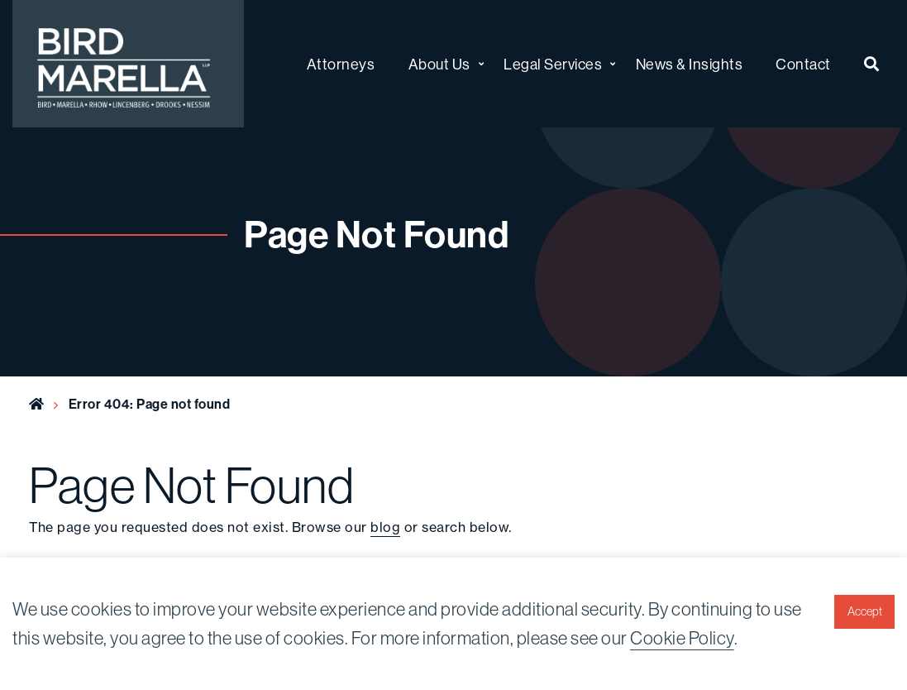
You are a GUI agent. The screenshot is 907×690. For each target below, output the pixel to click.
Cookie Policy (682, 637)
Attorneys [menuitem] (341, 64)
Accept (864, 611)
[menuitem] (872, 64)
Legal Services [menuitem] (553, 64)
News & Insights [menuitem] (689, 64)
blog (385, 527)
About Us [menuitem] (439, 64)
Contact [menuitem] (803, 64)
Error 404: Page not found (150, 403)
